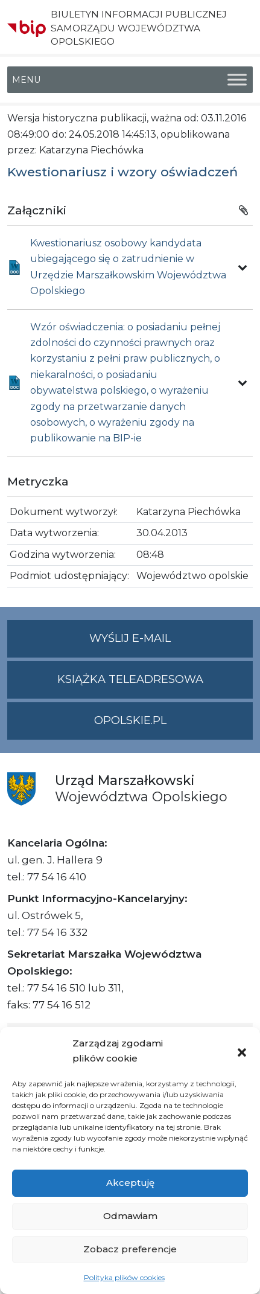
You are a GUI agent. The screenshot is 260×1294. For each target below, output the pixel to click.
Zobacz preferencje (130, 1249)
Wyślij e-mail (171, 643)
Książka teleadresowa (130, 679)
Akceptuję (130, 1182)
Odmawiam (130, 1216)
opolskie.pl (130, 720)
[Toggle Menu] (237, 80)
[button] (242, 1051)
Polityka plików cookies (124, 1277)
